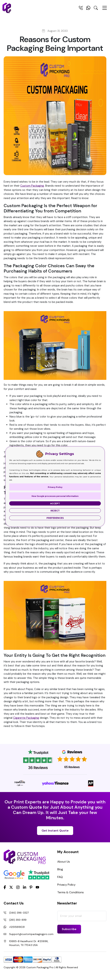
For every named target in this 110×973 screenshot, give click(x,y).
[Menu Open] (104, 9)
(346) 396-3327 (19, 912)
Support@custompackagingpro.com (31, 934)
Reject (55, 510)
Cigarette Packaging (26, 718)
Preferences (55, 517)
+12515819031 (17, 927)
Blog (60, 869)
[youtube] (37, 887)
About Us (63, 862)
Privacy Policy (66, 885)
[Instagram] (18, 887)
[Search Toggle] (96, 8)
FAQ (60, 877)
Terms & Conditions (70, 892)
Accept (55, 503)
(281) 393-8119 (17, 919)
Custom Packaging (32, 186)
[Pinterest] (31, 887)
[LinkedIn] (24, 887)
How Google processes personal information (55, 496)
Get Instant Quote (55, 830)
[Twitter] (11, 887)
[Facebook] (5, 887)
